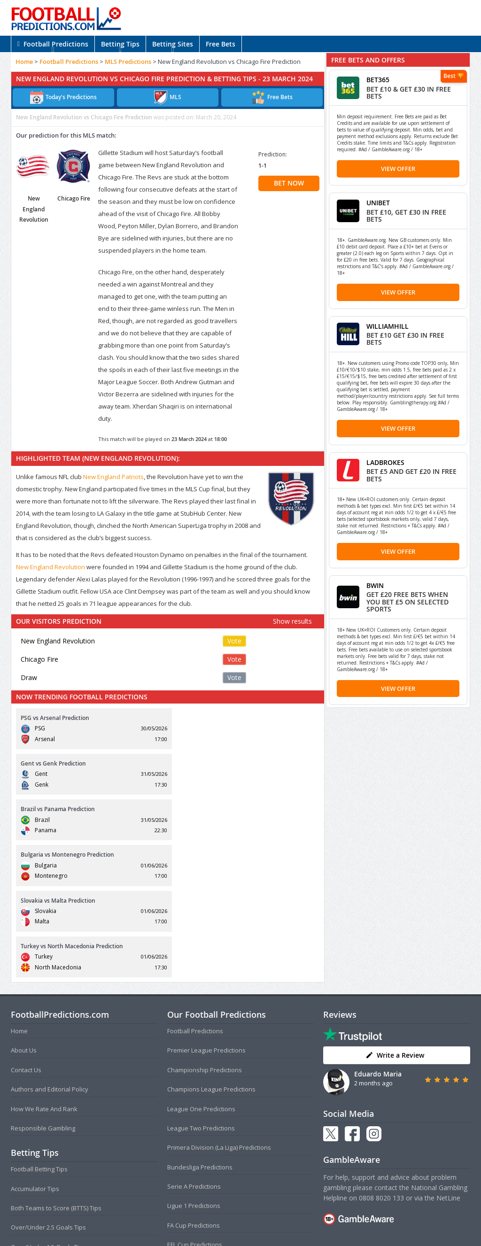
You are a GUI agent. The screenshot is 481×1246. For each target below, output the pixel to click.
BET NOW (289, 182)
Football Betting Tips (39, 1032)
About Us (24, 913)
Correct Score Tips (36, 1129)
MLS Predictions (128, 61)
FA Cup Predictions (193, 1088)
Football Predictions (52, 44)
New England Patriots (113, 476)
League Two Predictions (201, 991)
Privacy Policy (256, 1220)
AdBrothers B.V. (278, 1235)
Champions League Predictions (211, 952)
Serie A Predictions (194, 1049)
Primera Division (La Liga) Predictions (219, 1010)
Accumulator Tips (35, 1051)
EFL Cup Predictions (194, 1108)
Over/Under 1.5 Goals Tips (48, 1110)
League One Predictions (201, 971)
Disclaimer (293, 1220)
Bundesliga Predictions (200, 1030)
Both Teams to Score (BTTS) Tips (56, 1071)
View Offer (398, 168)
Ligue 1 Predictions (193, 1069)
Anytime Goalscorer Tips (45, 1149)
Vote (234, 640)
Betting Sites (172, 43)
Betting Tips (120, 43)
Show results (292, 621)
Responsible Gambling (43, 991)
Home (24, 61)
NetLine (448, 1061)
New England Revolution (50, 567)
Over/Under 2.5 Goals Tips (48, 1090)
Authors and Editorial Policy (49, 952)
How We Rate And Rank (44, 971)
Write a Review (394, 917)
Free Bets (220, 43)
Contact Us (26, 933)
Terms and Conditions (203, 1220)
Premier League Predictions (206, 913)
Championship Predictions (204, 933)
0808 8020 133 (381, 1061)
